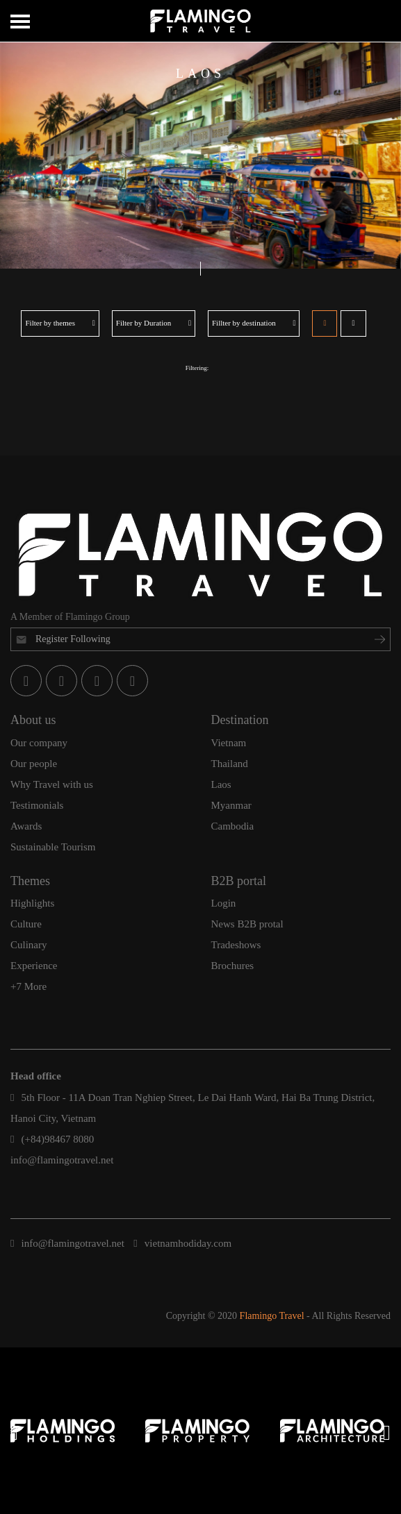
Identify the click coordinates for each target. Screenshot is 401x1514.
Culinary (28, 944)
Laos (221, 784)
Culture (26, 924)
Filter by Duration (153, 323)
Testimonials (36, 805)
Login (223, 903)
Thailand (229, 763)
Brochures (232, 965)
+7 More (28, 986)
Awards (26, 826)
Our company (38, 742)
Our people (33, 763)
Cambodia (232, 826)
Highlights (32, 903)
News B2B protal (247, 924)
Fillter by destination (253, 323)
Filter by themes (60, 323)
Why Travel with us (51, 784)
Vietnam (229, 742)
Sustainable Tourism (52, 846)
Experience (33, 965)
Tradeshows (236, 944)
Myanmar (231, 805)
